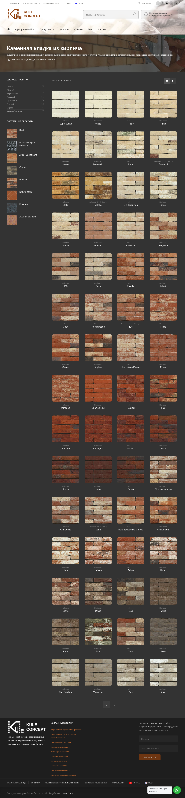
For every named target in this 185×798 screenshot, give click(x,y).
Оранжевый (12, 100)
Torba (65, 651)
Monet (66, 164)
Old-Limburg (163, 529)
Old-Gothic (65, 529)
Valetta (98, 205)
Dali (131, 611)
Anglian (98, 367)
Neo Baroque (98, 326)
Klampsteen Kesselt (131, 367)
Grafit (163, 651)
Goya (98, 286)
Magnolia (163, 245)
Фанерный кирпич (59, 765)
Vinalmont (98, 692)
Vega (98, 529)
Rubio (131, 123)
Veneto (130, 448)
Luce (130, 164)
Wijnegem (66, 408)
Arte (131, 692)
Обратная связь (14, 3)
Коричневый (12, 93)
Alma (163, 123)
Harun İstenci (67, 793)
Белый (10, 86)
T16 (131, 326)
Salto (163, 448)
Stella (65, 205)
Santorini (163, 164)
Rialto (163, 326)
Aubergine (98, 448)
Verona (65, 367)
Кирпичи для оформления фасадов (66, 729)
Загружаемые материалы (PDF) (53, 3)
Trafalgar (130, 408)
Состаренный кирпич (60, 770)
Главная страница (16, 783)
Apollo (66, 245)
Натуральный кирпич (60, 747)
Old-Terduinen (131, 205)
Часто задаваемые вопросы (31, 3)
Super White (66, 123)
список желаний (146, 3)
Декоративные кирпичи (61, 742)
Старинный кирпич (59, 756)
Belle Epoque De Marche (130, 529)
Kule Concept (35, 793)
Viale (130, 651)
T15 (66, 286)
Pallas (131, 570)
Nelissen (65, 121)
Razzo (65, 489)
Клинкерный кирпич (60, 751)
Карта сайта (118, 783)
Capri (65, 326)
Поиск (134, 14)
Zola (163, 692)
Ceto (163, 205)
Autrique (65, 448)
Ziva (98, 651)
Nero (98, 489)
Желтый (10, 90)
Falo (163, 408)
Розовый (10, 104)
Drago (98, 611)
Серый (10, 107)
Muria (163, 611)
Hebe (65, 570)
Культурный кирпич (59, 761)
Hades (163, 570)
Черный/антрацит (15, 111)
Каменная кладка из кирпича (63, 775)
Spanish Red (98, 408)
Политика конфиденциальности (62, 783)
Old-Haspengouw (163, 489)
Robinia (163, 286)
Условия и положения (95, 783)
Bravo (131, 489)
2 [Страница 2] (114, 704)
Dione (65, 611)
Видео (69, 3)
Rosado (98, 245)
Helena (98, 570)
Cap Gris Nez (65, 692)
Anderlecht (130, 245)
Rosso (163, 367)
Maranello (98, 164)
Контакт (35, 783)
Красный (11, 97)
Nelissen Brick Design (163, 161)
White (98, 123)
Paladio (131, 286)
